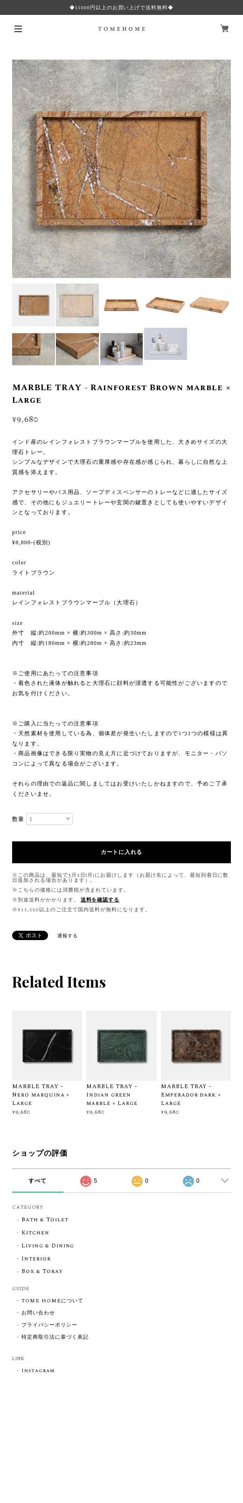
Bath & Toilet (44, 1220)
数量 (18, 819)
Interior (36, 1259)
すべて (37, 1181)
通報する (67, 936)
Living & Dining (47, 1246)
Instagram (38, 1370)
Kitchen (35, 1233)
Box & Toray (42, 1272)
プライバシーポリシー (49, 1325)
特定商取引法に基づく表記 (55, 1337)
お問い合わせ (38, 1313)
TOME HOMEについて (52, 1301)
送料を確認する (100, 900)
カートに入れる (121, 852)
